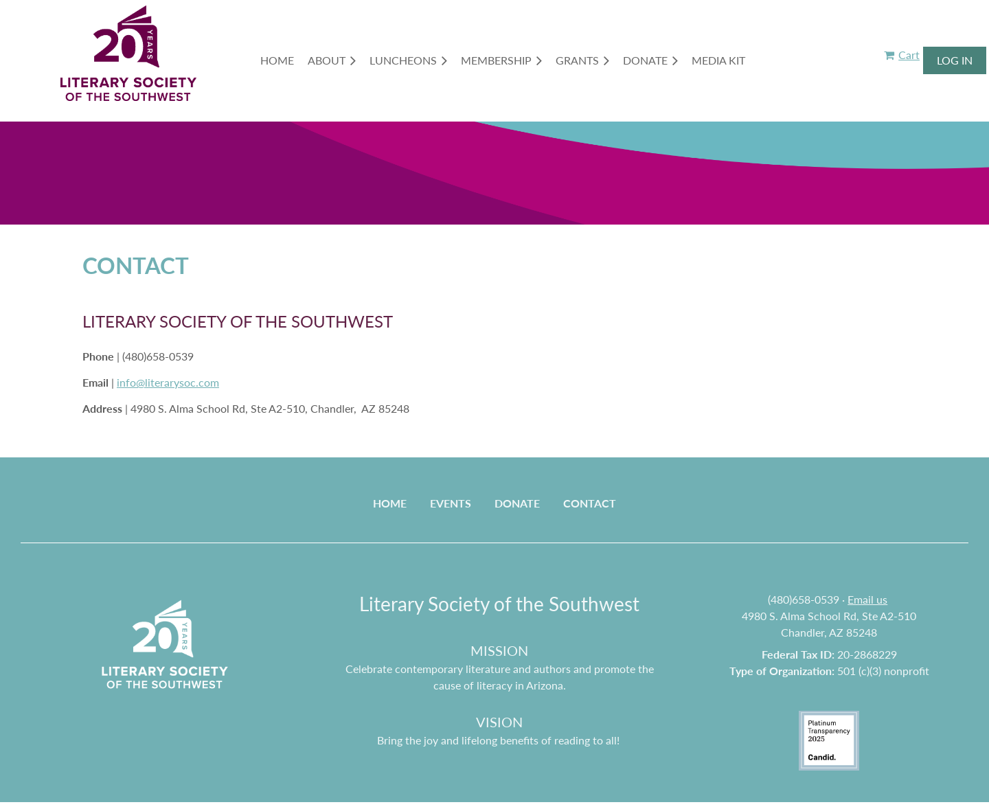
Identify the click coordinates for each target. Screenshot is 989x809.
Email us (867, 599)
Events (450, 503)
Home (390, 503)
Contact (589, 503)
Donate (517, 503)
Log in (955, 60)
